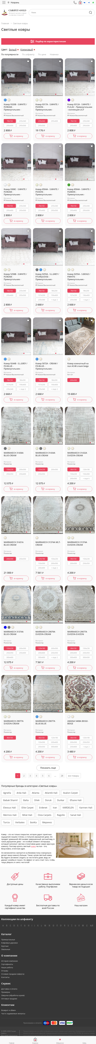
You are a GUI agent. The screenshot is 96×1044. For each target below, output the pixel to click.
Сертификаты (7, 968)
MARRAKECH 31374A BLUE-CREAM (14, 636)
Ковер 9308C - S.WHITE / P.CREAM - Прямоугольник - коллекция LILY (15, 192)
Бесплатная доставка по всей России (48, 905)
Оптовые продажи (9, 1002)
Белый (13, 49)
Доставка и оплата (9, 993)
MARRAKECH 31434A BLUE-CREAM (45, 456)
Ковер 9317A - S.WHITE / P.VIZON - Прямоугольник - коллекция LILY (47, 107)
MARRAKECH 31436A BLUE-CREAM (14, 456)
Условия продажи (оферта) (12, 978)
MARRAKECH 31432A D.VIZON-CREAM (77, 456)
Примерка (5, 996)
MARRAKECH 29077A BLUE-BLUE (45, 726)
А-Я (91, 929)
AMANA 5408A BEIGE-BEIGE (77, 726)
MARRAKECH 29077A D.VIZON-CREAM (14, 726)
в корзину (18, 136)
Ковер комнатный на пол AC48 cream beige (78, 366)
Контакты (5, 981)
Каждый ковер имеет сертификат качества (15, 905)
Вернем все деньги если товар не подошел (81, 884)
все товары (73, 779)
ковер (33, 850)
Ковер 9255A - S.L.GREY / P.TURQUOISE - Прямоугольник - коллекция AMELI (47, 278)
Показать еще (48, 771)
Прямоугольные (8, 943)
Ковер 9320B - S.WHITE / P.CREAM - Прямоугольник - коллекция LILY (15, 107)
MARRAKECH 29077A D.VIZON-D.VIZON (77, 636)
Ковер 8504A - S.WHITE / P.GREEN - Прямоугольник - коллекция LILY (78, 192)
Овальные (5, 953)
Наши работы (7, 971)
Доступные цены (15, 883)
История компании (9, 965)
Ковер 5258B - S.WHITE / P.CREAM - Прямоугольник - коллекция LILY (15, 278)
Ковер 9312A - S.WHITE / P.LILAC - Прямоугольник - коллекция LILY (79, 107)
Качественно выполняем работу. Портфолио (48, 884)
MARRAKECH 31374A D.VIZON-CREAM (77, 546)
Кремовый (26, 49)
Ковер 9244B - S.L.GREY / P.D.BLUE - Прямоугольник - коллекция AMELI (15, 368)
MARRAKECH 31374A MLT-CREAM (48, 546)
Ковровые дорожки (9, 947)
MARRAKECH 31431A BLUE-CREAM (14, 546)
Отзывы (4, 975)
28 (62, 779)
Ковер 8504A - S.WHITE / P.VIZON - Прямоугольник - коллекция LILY (47, 192)
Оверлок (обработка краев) (12, 999)
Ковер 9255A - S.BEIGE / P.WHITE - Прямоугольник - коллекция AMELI (78, 278)
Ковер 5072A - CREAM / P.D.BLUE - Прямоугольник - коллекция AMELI (47, 368)
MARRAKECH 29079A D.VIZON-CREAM (45, 636)
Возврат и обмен (8, 1014)
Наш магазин (81, 904)
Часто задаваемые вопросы (13, 1017)
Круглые (4, 950)
